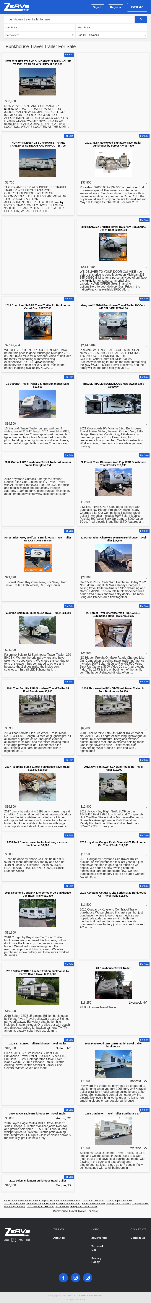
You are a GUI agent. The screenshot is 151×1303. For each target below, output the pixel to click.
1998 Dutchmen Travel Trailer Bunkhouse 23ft (113, 1113)
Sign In (97, 7)
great (38, 362)
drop (90, 187)
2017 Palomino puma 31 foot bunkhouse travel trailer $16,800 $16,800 (37, 768)
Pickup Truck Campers (118, 1203)
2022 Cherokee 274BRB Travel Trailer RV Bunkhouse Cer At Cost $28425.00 (113, 228)
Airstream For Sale (70, 1200)
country (58, 202)
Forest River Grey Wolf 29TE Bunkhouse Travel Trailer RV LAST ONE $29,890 (37, 539)
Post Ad (137, 7)
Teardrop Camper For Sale (40, 1203)
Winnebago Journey (14, 1206)
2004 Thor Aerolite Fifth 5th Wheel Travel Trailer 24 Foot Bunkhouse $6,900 (38, 690)
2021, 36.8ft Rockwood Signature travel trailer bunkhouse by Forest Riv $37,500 (113, 144)
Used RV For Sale (28, 1200)
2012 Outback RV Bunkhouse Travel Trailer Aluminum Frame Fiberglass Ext (38, 464)
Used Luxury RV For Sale (40, 1206)
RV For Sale (10, 1200)
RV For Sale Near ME (93, 1203)
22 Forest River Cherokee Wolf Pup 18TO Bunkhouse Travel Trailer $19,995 (113, 464)
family (88, 280)
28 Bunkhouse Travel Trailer (113, 968)
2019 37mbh (62, 1206)
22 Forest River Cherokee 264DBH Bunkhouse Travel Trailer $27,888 (113, 539)
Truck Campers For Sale (118, 1200)
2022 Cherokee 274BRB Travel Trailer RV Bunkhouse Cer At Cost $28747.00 (37, 307)
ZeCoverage (99, 1237)
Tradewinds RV (140, 1203)
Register (115, 7)
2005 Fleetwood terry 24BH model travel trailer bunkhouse (113, 1045)
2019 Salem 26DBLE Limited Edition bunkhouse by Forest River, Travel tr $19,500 (37, 973)
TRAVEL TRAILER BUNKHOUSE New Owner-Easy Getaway (113, 385)
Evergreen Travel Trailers (83, 1206)
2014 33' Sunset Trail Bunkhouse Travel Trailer (37, 1043)
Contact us (137, 1237)
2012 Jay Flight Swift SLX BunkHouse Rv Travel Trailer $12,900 (113, 768)
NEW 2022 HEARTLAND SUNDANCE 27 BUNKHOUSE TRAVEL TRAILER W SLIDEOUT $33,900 (38, 63)
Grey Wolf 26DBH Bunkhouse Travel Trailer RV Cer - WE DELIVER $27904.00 (113, 307)
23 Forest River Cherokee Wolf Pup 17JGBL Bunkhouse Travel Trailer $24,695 (113, 614)
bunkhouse (11, 109)
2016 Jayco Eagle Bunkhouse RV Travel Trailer (37, 1113)
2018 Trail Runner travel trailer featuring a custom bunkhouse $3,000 (37, 844)
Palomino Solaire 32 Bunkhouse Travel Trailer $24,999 (37, 612)
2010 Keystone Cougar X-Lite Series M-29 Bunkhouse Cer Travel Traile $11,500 (113, 844)
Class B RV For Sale (93, 1200)
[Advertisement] (113, 83)
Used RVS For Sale (14, 1203)
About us (59, 1237)
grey (87, 365)
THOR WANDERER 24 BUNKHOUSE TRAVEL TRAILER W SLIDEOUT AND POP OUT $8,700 (38, 144)
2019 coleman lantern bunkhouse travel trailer (37, 1180)
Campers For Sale (49, 1200)
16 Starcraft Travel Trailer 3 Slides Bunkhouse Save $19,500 (37, 385)
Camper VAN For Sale (68, 1203)
